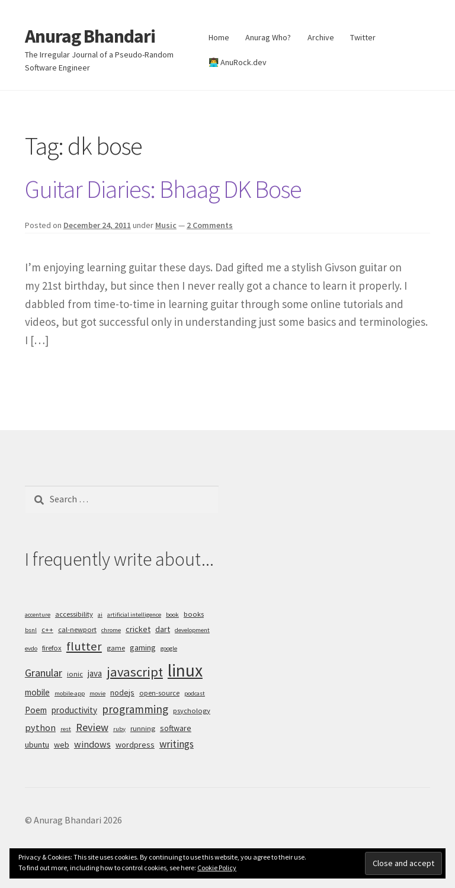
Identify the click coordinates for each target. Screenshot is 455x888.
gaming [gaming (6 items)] (143, 647)
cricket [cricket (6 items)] (138, 629)
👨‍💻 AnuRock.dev (238, 62)
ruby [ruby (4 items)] (119, 729)
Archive (320, 37)
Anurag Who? (268, 37)
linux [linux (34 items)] (185, 670)
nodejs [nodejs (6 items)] (122, 692)
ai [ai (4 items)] (100, 614)
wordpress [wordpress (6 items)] (135, 744)
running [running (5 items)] (142, 728)
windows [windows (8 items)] (92, 744)
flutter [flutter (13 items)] (84, 646)
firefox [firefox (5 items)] (52, 647)
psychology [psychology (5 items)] (191, 710)
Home (219, 37)
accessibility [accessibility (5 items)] (74, 614)
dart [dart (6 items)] (162, 629)
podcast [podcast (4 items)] (194, 693)
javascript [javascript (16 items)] (135, 671)
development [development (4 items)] (192, 630)
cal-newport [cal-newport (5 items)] (77, 629)
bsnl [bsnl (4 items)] (31, 630)
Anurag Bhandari (90, 36)
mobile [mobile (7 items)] (37, 692)
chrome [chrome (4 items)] (111, 630)
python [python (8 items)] (40, 727)
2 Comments (210, 225)
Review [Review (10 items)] (92, 727)
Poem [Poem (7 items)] (36, 710)
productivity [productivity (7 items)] (74, 710)
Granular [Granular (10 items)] (43, 672)
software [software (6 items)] (175, 728)
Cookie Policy (216, 867)
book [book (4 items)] (172, 614)
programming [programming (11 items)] (135, 709)
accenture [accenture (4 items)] (37, 614)
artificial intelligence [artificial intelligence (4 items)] (134, 614)
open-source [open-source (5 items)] (159, 692)
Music (166, 225)
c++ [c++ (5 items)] (47, 629)
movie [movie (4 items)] (97, 693)
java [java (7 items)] (95, 673)
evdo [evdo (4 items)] (31, 648)
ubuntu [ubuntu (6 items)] (37, 744)
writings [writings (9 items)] (176, 744)
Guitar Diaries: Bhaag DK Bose (163, 189)
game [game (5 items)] (116, 647)
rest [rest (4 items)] (65, 729)
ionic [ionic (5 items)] (75, 673)
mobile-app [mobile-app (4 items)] (70, 693)
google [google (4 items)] (169, 648)
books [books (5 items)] (194, 614)
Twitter (363, 37)
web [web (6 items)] (61, 744)
